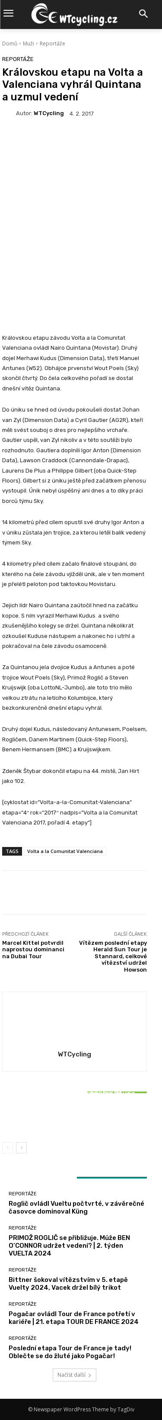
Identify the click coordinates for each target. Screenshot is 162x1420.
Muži (28, 43)
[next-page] (21, 1147)
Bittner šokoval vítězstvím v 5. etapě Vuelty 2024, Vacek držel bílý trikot (75, 1115)
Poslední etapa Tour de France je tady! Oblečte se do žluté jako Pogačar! (70, 1352)
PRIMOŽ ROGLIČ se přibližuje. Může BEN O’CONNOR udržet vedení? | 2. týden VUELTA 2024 (69, 1245)
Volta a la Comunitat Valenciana (65, 851)
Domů (9, 43)
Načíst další (74, 1374)
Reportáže (52, 43)
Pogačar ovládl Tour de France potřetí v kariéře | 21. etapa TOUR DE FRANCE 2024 (74, 1318)
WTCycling (49, 113)
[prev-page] (7, 1147)
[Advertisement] (81, 216)
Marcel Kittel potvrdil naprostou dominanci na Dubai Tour (33, 950)
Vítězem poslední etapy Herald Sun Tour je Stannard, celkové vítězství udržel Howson (113, 956)
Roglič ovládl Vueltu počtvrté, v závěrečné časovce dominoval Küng (76, 1207)
